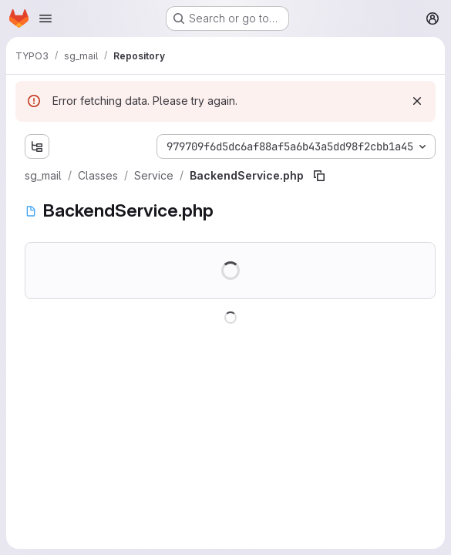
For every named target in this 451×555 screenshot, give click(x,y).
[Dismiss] (417, 101)
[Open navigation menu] (45, 18)
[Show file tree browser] (37, 146)
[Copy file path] (319, 175)
